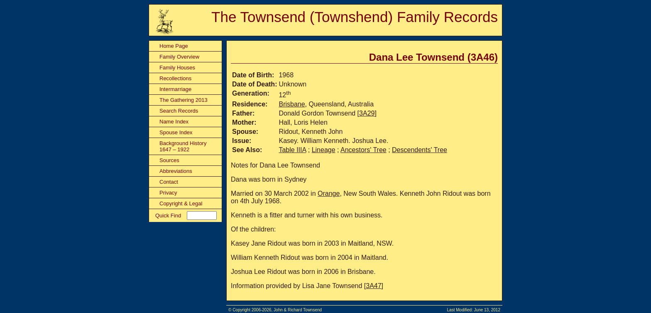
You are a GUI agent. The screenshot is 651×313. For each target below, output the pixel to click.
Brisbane (292, 104)
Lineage (323, 149)
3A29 (366, 113)
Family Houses (177, 67)
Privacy (168, 193)
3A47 (373, 285)
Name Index (173, 121)
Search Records (178, 111)
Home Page (173, 46)
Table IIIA (292, 149)
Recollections (175, 78)
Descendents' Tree (419, 149)
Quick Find (168, 215)
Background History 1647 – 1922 (182, 146)
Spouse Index (176, 132)
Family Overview (179, 57)
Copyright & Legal (180, 203)
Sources (169, 160)
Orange (329, 193)
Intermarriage (175, 89)
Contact (168, 182)
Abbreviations (175, 171)
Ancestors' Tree (363, 149)
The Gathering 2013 (183, 100)
